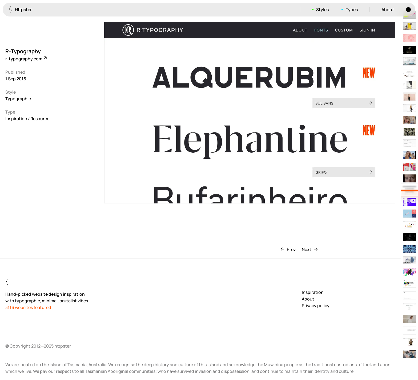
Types (352, 9)
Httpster (20, 9)
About (387, 9)
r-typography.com (25, 59)
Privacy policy (315, 305)
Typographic (18, 99)
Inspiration (313, 292)
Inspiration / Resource (27, 119)
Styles (322, 9)
